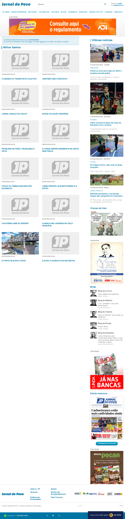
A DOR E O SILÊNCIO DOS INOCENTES (58, 261)
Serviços (118, 12)
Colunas (55, 12)
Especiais (83, 12)
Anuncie (34, 492)
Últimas (6, 12)
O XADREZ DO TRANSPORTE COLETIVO (19, 79)
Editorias (32, 12)
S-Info (80, 506)
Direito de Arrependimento (58, 493)
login (120, 3)
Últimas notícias (102, 40)
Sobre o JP (35, 489)
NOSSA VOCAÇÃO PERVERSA (55, 114)
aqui (41, 42)
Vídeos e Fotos (96, 12)
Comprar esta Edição (106, 443)
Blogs (63, 12)
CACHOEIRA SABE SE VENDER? (15, 223)
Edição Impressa (19, 12)
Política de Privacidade (35, 498)
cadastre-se (118, 5)
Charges (109, 12)
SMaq (121, 506)
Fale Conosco (57, 497)
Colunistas (44, 12)
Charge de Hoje (98, 208)
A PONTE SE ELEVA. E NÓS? (14, 261)
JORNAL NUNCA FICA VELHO (14, 114)
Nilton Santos (12, 47)
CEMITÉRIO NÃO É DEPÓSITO (54, 79)
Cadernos (72, 12)
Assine (54, 489)
